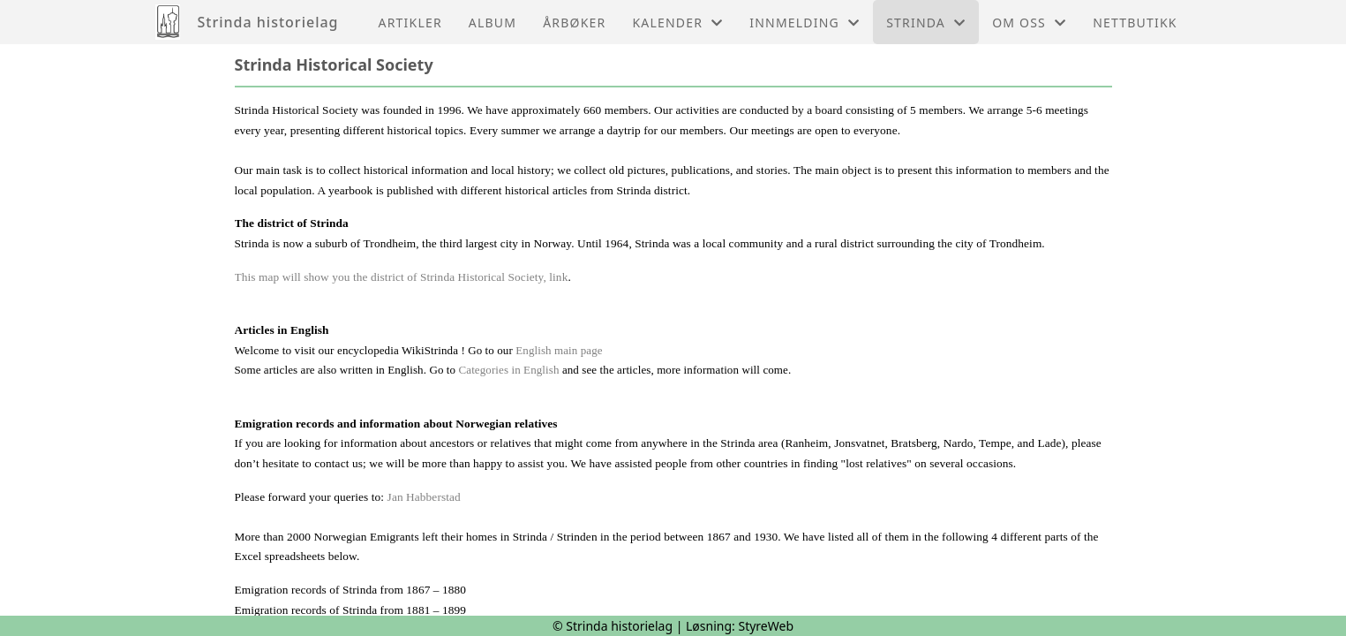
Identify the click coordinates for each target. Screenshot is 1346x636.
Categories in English (509, 369)
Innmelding (804, 22)
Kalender (677, 22)
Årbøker (574, 22)
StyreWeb (765, 625)
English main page (558, 350)
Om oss (1029, 22)
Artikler (410, 22)
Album (492, 22)
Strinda (926, 22)
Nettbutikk (1135, 22)
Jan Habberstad (424, 497)
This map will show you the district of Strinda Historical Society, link (401, 277)
